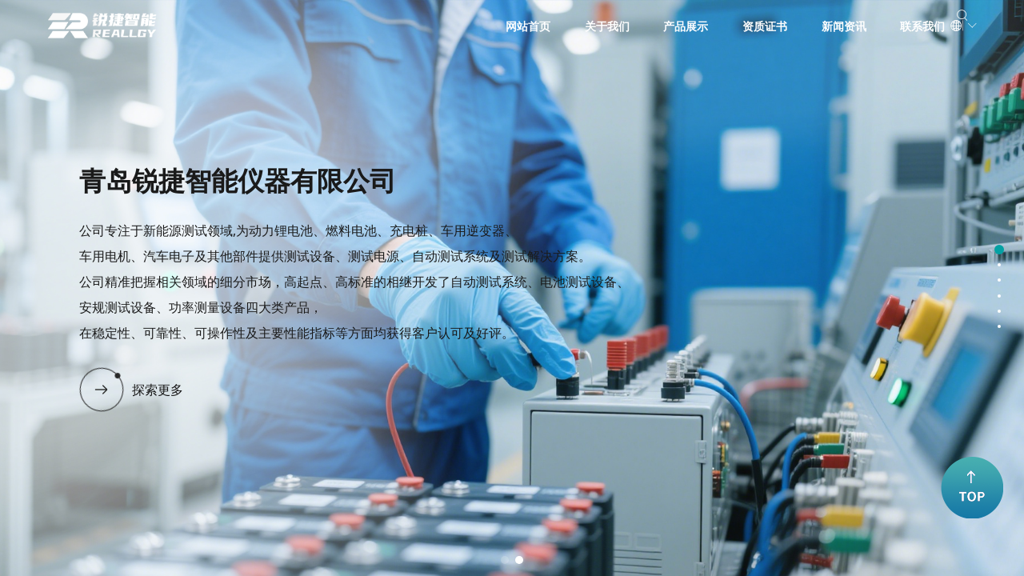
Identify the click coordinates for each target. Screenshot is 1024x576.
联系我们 (869, 26)
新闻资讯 (790, 26)
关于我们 (553, 26)
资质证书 (711, 26)
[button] (505, 560)
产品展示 (632, 26)
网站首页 (474, 26)
